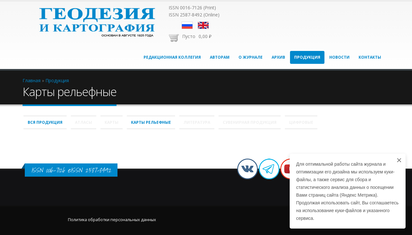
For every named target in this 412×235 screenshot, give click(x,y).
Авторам (219, 57)
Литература (196, 122)
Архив (278, 57)
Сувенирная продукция (249, 122)
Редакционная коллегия (172, 57)
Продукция (307, 57)
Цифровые (301, 122)
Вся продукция (45, 122)
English (203, 25)
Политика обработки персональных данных (112, 219)
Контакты (370, 57)
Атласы (83, 122)
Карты (111, 122)
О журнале (251, 57)
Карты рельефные (151, 122)
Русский (187, 25)
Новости (339, 57)
